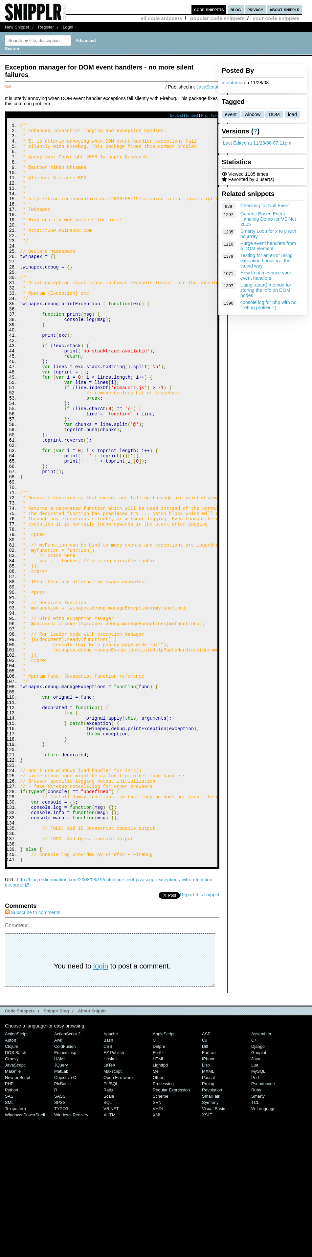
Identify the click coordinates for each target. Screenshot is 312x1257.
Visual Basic (213, 1247)
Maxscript (112, 1209)
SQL (107, 1241)
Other (158, 1216)
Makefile (13, 1209)
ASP (206, 1172)
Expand (176, 115)
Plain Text (209, 115)
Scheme (160, 1234)
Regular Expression (171, 1228)
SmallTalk (211, 1234)
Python (11, 1228)
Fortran (209, 1191)
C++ (255, 1178)
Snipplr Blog (56, 1149)
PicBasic (62, 1222)
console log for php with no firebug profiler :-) (268, 305)
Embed (192, 115)
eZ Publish (113, 1191)
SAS (9, 1234)
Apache (110, 1172)
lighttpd (160, 1203)
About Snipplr (92, 1149)
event (230, 114)
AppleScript (163, 1172)
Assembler (261, 1172)
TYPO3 (61, 1247)
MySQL (258, 1209)
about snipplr (285, 9)
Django (258, 1185)
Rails (108, 1228)
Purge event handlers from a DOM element (268, 246)
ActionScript (16, 1172)
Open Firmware (118, 1216)
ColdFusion (65, 1185)
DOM (274, 114)
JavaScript (207, 87)
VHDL (158, 1247)
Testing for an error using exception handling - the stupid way (266, 261)
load (292, 114)
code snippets (209, 9)
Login (68, 27)
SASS (60, 1234)
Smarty (258, 1234)
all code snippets (161, 18)
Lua (254, 1203)
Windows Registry (71, 1253)
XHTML (110, 1253)
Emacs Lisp (65, 1191)
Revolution (212, 1228)
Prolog (208, 1222)
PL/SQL (110, 1222)
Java (255, 1197)
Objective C (65, 1216)
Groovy (12, 1197)
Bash (108, 1178)
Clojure (11, 1185)
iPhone (208, 1197)
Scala (108, 1234)
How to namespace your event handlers (265, 275)
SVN (157, 1241)
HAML (60, 1197)
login (100, 1105)
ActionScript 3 (67, 1172)
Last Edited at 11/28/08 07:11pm (257, 143)
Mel (156, 1209)
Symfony (210, 1241)
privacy (255, 9)
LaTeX (109, 1203)
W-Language (263, 1247)
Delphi (159, 1185)
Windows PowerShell (25, 1253)
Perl (255, 1216)
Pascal (208, 1216)
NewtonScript (17, 1216)
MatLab (61, 1209)
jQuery (61, 1203)
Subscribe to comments (32, 1051)
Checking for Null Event (265, 205)
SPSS (60, 1241)
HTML (158, 1197)
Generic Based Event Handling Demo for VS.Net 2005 (268, 219)
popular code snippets (217, 18)
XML (157, 1253)
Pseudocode (263, 1222)
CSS (107, 1185)
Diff (205, 1185)
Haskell (110, 1197)
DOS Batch (15, 1191)
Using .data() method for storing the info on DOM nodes (265, 290)
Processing (163, 1222)
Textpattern (15, 1247)
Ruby (256, 1228)
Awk (58, 1178)
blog (236, 9)
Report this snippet (199, 1033)
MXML (208, 1209)
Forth (158, 1191)
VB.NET (111, 1247)
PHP (9, 1222)
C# (205, 1178)
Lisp (206, 1203)
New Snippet (17, 27)
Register (46, 27)
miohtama (232, 82)
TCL (255, 1241)
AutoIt (10, 1178)
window (252, 114)
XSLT (207, 1253)
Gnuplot (258, 1191)
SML (9, 1241)
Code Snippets (20, 1149)
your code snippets (276, 18)
